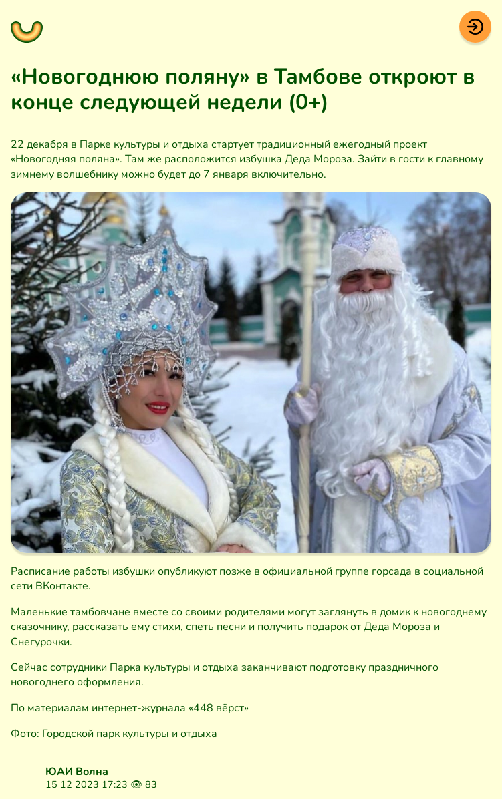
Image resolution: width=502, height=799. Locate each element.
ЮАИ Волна (76, 771)
